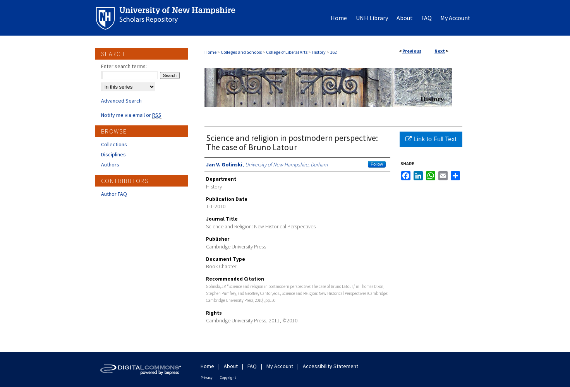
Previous (411, 51)
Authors (110, 164)
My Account (279, 366)
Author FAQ (114, 193)
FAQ (252, 366)
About (231, 366)
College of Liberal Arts (286, 52)
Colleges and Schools (241, 52)
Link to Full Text (430, 139)
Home (210, 52)
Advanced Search (121, 100)
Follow (377, 164)
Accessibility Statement (330, 366)
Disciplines (113, 154)
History (319, 52)
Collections (114, 144)
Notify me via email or (131, 114)
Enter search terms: (124, 66)
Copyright (228, 377)
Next (439, 51)
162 (333, 52)
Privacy (207, 377)
